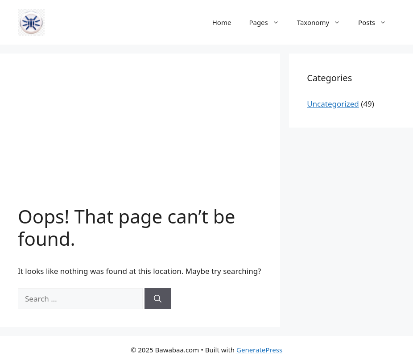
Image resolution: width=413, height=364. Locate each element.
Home (221, 22)
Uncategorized (333, 104)
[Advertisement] (140, 138)
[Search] (158, 299)
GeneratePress (259, 349)
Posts (376, 22)
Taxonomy (323, 22)
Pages (268, 22)
